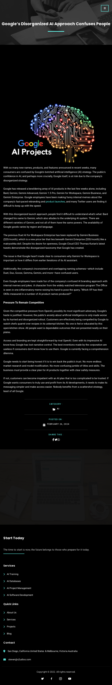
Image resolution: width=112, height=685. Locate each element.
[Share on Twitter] (56, 439)
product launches (55, 201)
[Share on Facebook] (53, 439)
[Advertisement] (56, 78)
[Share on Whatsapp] (58, 439)
